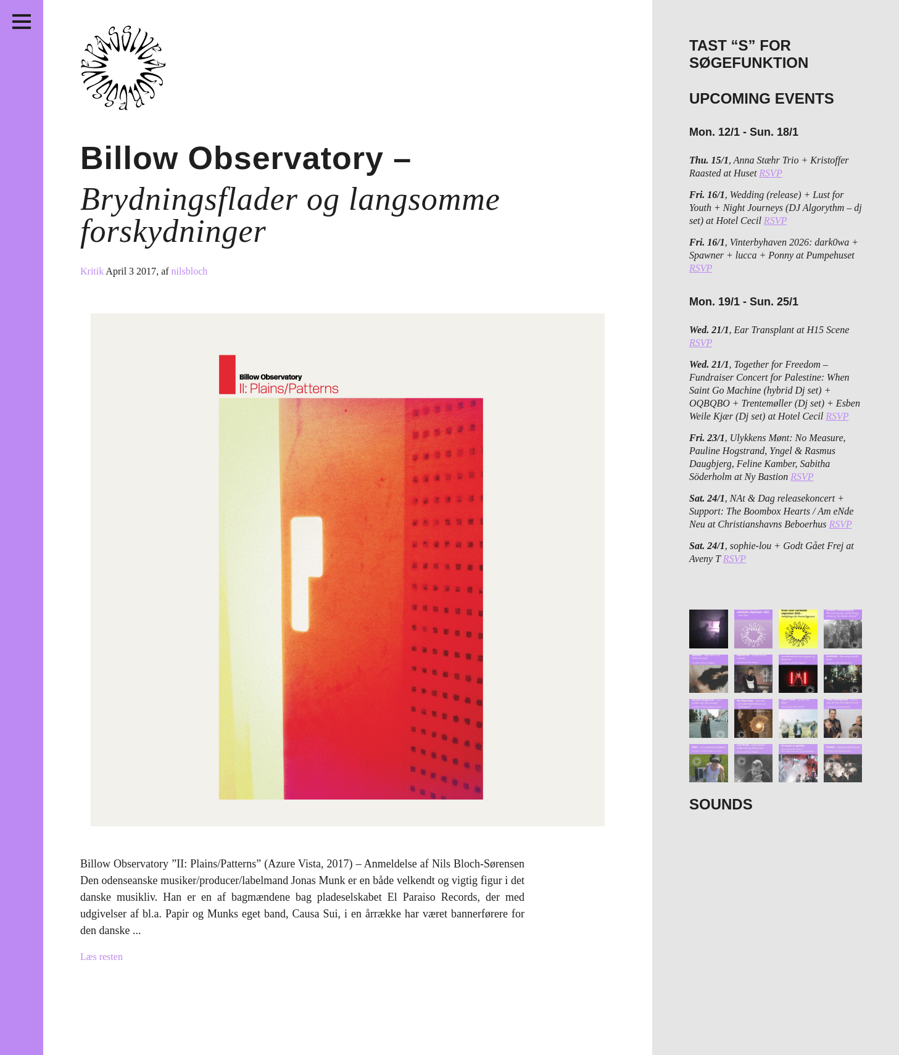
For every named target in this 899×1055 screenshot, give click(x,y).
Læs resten (101, 956)
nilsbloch (190, 271)
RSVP (770, 173)
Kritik (93, 271)
